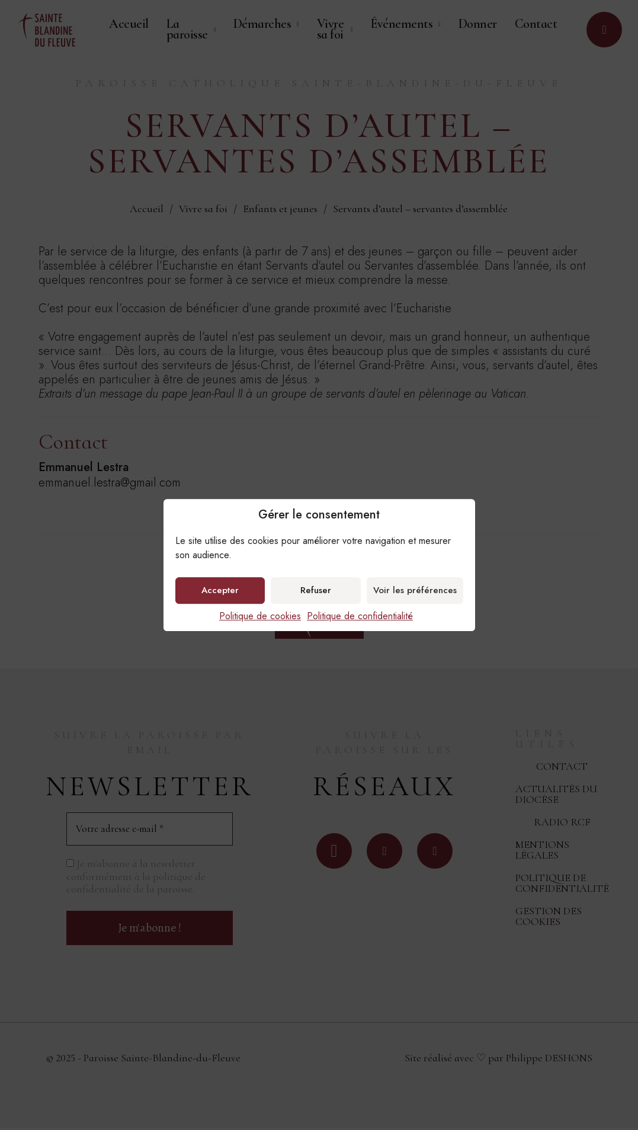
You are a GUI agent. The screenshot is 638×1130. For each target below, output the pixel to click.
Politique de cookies (260, 616)
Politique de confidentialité (360, 616)
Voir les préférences (415, 590)
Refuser (315, 590)
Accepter (220, 590)
